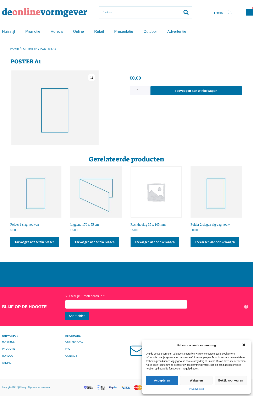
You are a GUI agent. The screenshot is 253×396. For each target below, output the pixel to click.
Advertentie (176, 31)
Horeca (57, 31)
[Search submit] (186, 12)
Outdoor (150, 31)
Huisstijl (8, 31)
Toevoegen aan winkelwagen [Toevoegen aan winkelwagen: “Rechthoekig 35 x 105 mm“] (155, 242)
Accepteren (162, 380)
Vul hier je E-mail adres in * (85, 296)
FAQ (67, 348)
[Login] (229, 12)
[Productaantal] (140, 90)
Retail (99, 31)
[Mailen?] (137, 350)
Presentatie (123, 31)
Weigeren (196, 380)
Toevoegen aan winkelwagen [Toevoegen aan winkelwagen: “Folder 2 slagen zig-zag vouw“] (215, 242)
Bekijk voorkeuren (230, 380)
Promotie (32, 31)
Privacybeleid (196, 389)
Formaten (29, 48)
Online (78, 31)
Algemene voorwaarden (39, 387)
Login (218, 13)
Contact (71, 355)
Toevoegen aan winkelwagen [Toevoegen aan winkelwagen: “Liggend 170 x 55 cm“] (95, 242)
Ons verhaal (74, 341)
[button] (244, 345)
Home (14, 48)
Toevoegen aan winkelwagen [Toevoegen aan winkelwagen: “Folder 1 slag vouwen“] (35, 242)
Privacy (23, 387)
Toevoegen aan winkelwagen (196, 90)
